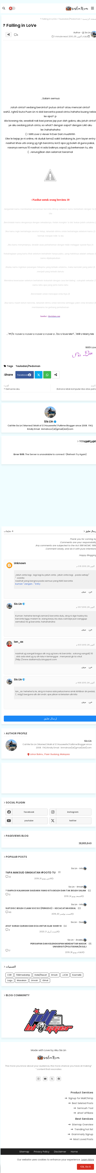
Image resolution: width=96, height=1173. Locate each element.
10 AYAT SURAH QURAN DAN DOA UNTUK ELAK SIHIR (33, 926)
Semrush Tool (85, 1108)
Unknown (19, 563)
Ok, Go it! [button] (85, 1166)
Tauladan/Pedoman (69, 19)
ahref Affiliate (85, 1113)
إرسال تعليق (49, 718)
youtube (28, 820)
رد (89, 592)
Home (73, 1151)
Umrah (34, 980)
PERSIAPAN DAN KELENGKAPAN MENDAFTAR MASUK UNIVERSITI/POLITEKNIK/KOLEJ (58, 945)
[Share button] (55, 374)
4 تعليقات (8, 531)
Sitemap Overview (82, 1124)
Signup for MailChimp (80, 1098)
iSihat (45, 980)
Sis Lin (48, 421)
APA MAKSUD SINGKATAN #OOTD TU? (30, 872)
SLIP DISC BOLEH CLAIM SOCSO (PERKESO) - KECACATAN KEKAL (40, 908)
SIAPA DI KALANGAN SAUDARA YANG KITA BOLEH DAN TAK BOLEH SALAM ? (45, 890)
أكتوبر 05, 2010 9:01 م (85, 644)
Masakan (21, 980)
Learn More (87, 1159)
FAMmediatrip (23, 975)
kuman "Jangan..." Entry (27, 583)
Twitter (38, 374)
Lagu (9, 980)
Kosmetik (76, 975)
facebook (28, 812)
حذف (83, 592)
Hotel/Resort (40, 975)
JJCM (64, 975)
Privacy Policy (41, 1151)
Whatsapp (47, 374)
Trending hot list (83, 1129)
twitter (72, 820)
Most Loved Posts (83, 1139)
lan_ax (18, 641)
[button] (3, 8)
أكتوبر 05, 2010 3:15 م (85, 566)
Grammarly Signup (82, 1134)
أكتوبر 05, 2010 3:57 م (85, 607)
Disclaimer (60, 1151)
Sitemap (24, 1151)
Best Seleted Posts (82, 1103)
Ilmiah (54, 975)
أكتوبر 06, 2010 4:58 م (84, 682)
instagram (72, 812)
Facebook (22, 374)
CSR (9, 975)
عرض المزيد (89, 441)
